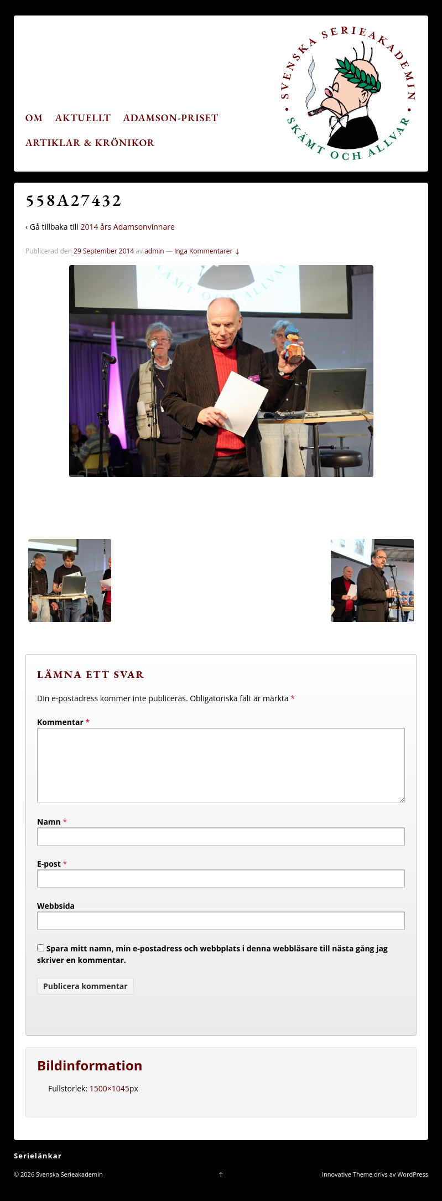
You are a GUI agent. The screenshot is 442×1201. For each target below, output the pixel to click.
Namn (49, 835)
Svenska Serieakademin (68, 1187)
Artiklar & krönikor (90, 142)
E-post (49, 877)
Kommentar (63, 722)
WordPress (412, 1187)
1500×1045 (109, 1101)
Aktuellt (83, 117)
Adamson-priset (171, 117)
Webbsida (56, 919)
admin (154, 251)
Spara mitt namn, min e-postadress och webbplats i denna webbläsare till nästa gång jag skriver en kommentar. (212, 967)
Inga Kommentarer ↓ (207, 251)
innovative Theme (347, 1187)
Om (34, 117)
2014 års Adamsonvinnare (127, 226)
